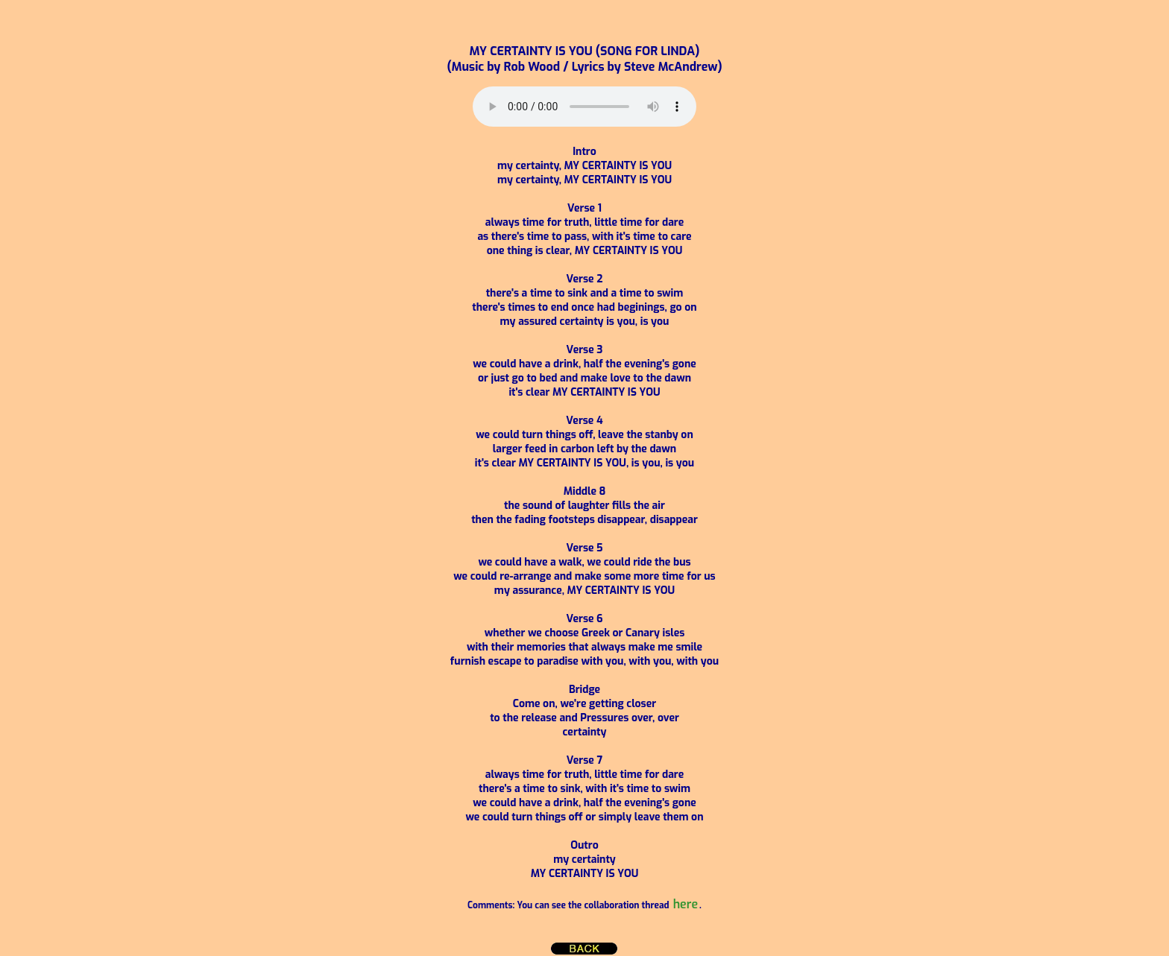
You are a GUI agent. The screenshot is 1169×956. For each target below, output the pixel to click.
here (685, 904)
